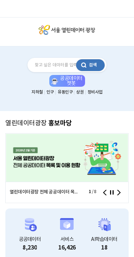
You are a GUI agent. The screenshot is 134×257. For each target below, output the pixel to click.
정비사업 (95, 92)
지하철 (37, 92)
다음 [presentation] (119, 192)
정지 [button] (112, 192)
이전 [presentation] (105, 192)
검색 (93, 64)
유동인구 (65, 92)
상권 (80, 92)
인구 (50, 92)
